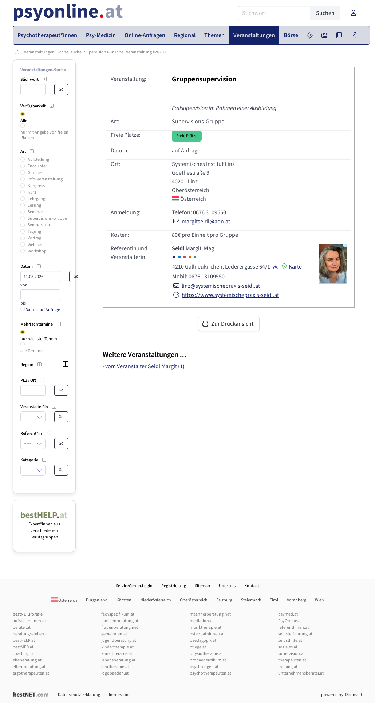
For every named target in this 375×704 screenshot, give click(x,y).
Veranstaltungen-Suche (43, 70)
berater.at (22, 627)
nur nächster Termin (38, 339)
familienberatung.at (119, 621)
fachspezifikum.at (117, 614)
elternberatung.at (29, 667)
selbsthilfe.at (290, 640)
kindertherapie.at (117, 647)
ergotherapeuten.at (31, 673)
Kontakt (251, 586)
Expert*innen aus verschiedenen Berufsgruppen (44, 527)
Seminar (35, 212)
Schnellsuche (69, 52)
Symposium (39, 225)
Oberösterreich (194, 600)
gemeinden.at (114, 634)
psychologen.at (204, 667)
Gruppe (35, 173)
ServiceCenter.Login (134, 586)
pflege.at (198, 647)
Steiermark (251, 600)
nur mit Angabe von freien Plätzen (44, 134)
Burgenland (97, 600)
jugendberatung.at (118, 640)
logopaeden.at (115, 673)
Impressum (119, 695)
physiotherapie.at (206, 654)
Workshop (37, 251)
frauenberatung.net (119, 627)
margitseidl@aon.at (201, 222)
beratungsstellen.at (31, 634)
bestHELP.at (24, 640)
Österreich (64, 600)
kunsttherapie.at (116, 654)
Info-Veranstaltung (45, 179)
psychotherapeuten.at (210, 673)
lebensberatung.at (118, 660)
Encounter (37, 166)
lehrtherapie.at (115, 667)
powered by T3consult (341, 695)
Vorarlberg (296, 600)
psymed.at (288, 614)
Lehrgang (36, 199)
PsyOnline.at (290, 621)
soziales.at (287, 647)
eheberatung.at (27, 660)
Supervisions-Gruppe (103, 52)
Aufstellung (38, 159)
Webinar (35, 245)
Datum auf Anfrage (40, 310)
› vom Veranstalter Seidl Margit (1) (144, 366)
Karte (291, 267)
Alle (23, 121)
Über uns (227, 586)
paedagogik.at (203, 640)
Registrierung (173, 586)
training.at (287, 667)
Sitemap (202, 586)
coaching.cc (23, 654)
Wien (319, 600)
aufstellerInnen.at (29, 621)
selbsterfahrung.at (295, 634)
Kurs (32, 192)
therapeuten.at (292, 660)
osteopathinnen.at (207, 634)
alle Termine (31, 351)
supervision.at (291, 654)
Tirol (274, 600)
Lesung (34, 205)
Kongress (36, 186)
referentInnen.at (293, 627)
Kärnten (124, 600)
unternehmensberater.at (301, 673)
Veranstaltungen (39, 52)
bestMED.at (23, 647)
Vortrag (34, 238)
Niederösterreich (155, 600)
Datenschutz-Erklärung (79, 695)
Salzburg (224, 600)
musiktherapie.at (205, 627)
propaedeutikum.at (208, 660)
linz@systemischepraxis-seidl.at (216, 286)
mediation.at (202, 621)
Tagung (34, 231)
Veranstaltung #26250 (146, 52)
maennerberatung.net (210, 614)
